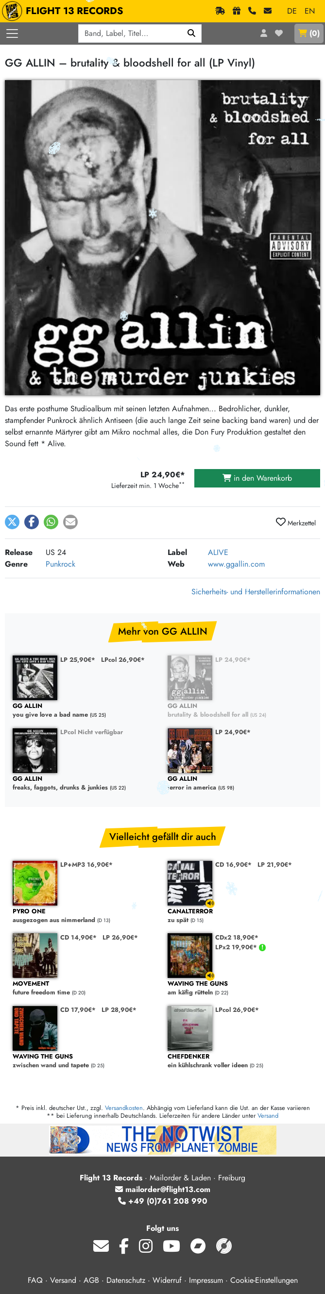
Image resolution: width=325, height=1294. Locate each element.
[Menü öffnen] (12, 33)
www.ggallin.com (236, 564)
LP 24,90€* (233, 659)
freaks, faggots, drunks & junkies (85, 783)
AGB (91, 1280)
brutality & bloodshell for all (240, 710)
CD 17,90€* (78, 1009)
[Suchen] (192, 33)
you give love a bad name (85, 710)
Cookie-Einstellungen (264, 1280)
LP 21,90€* (274, 864)
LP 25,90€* (77, 659)
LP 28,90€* (119, 1009)
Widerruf (167, 1280)
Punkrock (60, 564)
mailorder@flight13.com (162, 1189)
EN (310, 11)
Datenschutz (125, 1280)
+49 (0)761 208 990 (162, 1201)
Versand (267, 1115)
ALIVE (218, 552)
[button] (12, 522)
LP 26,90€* (120, 937)
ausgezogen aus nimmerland (85, 915)
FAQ (35, 1280)
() (309, 33)
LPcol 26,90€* (123, 659)
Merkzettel (296, 522)
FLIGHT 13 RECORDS (64, 11)
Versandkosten (124, 1107)
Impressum (206, 1280)
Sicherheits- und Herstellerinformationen (255, 591)
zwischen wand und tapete (85, 1061)
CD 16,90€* (233, 864)
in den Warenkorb (257, 478)
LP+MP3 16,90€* (86, 864)
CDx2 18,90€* (236, 937)
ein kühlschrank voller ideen (240, 1061)
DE (292, 11)
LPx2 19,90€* (237, 947)
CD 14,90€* (78, 937)
